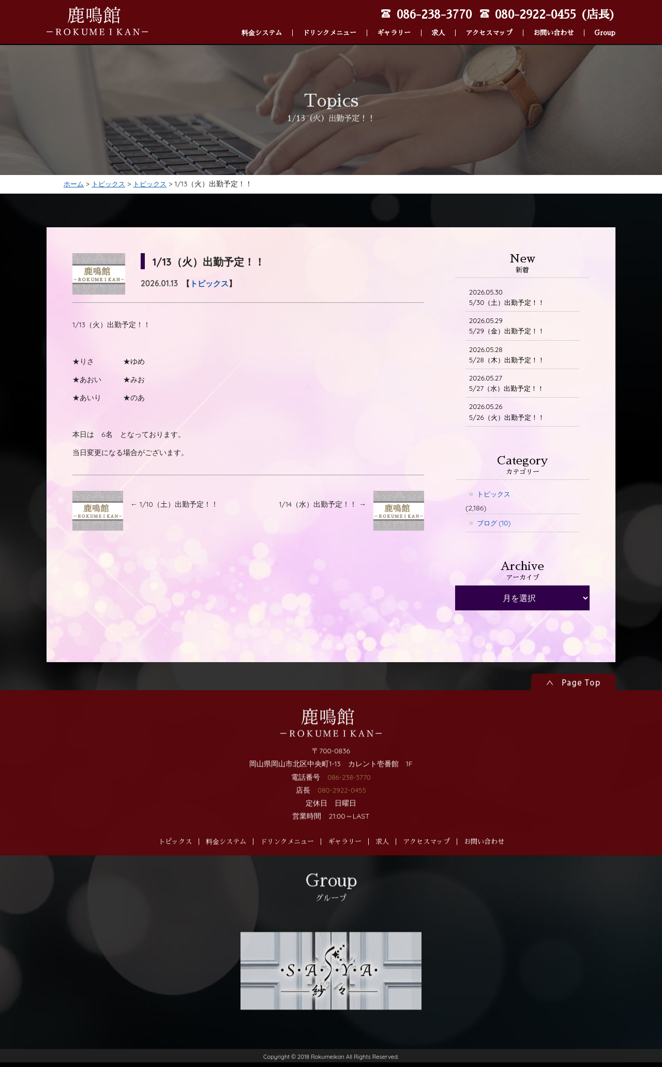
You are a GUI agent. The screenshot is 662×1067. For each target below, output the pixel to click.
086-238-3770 (348, 820)
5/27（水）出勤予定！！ (509, 387)
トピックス (209, 284)
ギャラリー (394, 21)
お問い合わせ (553, 21)
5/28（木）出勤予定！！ (509, 357)
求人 (438, 21)
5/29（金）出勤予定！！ (509, 328)
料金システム (262, 21)
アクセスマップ (489, 21)
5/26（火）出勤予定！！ (509, 416)
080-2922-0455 (342, 833)
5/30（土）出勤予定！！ (509, 298)
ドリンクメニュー (329, 21)
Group (604, 21)
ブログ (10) (495, 528)
